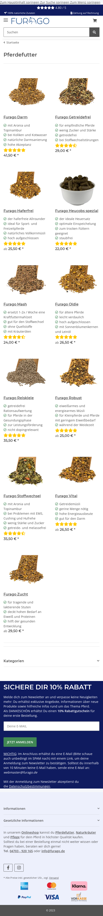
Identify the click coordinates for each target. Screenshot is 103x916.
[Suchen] (94, 32)
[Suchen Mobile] (47, 32)
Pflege (15, 837)
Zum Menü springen (85, 2)
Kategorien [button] (14, 661)
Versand (54, 877)
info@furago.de (53, 851)
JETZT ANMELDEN (20, 742)
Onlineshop (30, 832)
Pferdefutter (64, 832)
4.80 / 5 (51, 8)
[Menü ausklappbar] (6, 18)
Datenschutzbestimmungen (29, 786)
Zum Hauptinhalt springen (20, 2)
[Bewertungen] (15, 150)
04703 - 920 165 (21, 851)
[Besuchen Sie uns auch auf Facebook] (8, 868)
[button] (94, 20)
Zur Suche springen (55, 2)
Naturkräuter (86, 832)
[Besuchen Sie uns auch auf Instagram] (18, 868)
